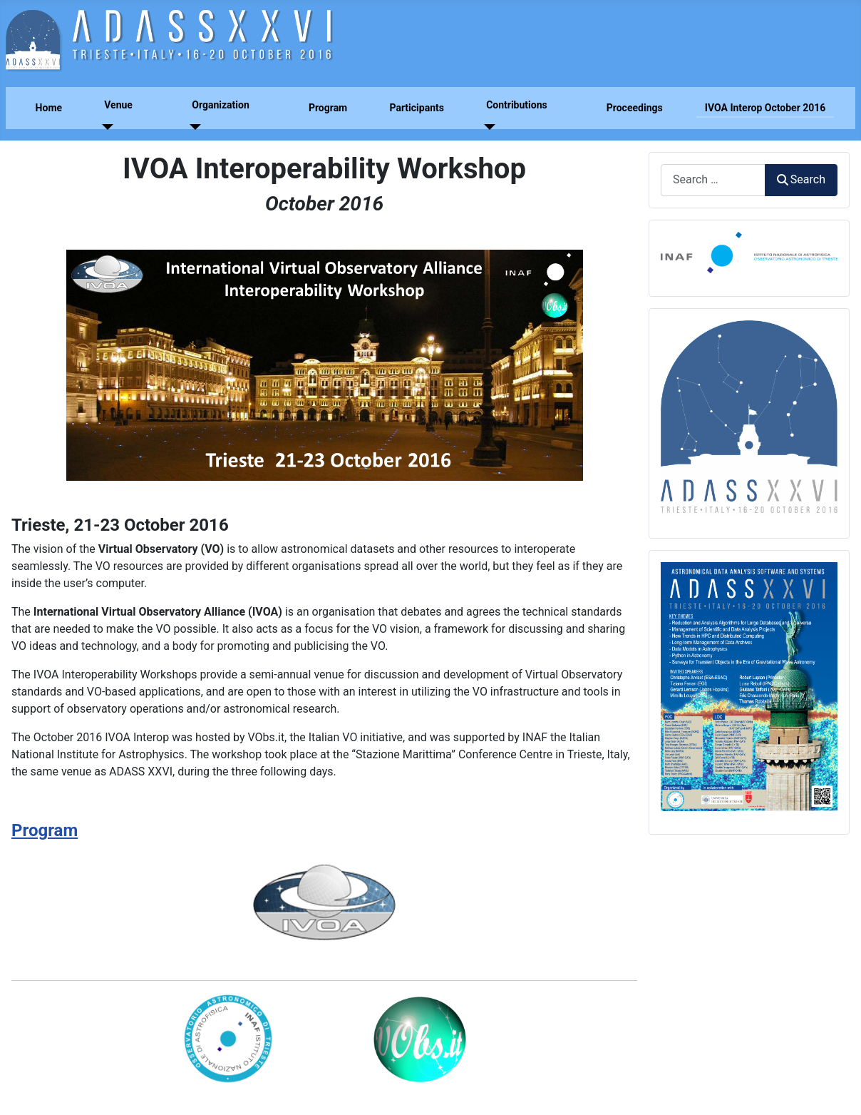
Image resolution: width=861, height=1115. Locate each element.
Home (49, 107)
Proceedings (635, 107)
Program (328, 107)
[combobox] (713, 180)
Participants (416, 107)
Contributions (516, 105)
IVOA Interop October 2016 (765, 107)
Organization (220, 105)
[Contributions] (486, 127)
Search (801, 179)
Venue (118, 105)
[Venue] (104, 127)
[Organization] (192, 127)
